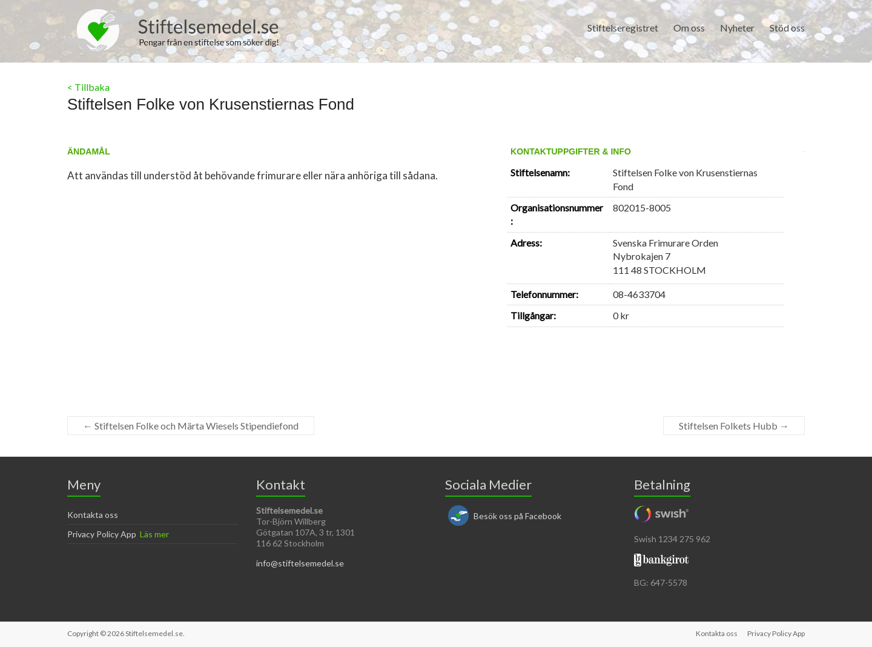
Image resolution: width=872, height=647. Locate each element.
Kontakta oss (92, 514)
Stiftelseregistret (622, 27)
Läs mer (154, 534)
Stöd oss (787, 27)
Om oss (689, 27)
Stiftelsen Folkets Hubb (734, 425)
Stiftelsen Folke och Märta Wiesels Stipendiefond (191, 425)
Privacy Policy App (101, 534)
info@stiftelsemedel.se (300, 563)
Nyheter (737, 27)
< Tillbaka (88, 87)
